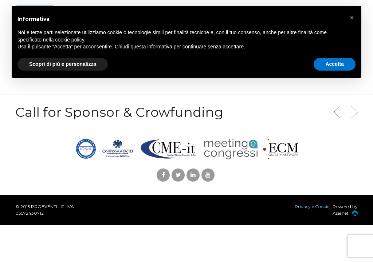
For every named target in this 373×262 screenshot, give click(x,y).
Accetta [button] (334, 64)
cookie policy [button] (69, 40)
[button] (352, 17)
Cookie (322, 206)
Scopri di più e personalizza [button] (62, 64)
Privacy (303, 206)
